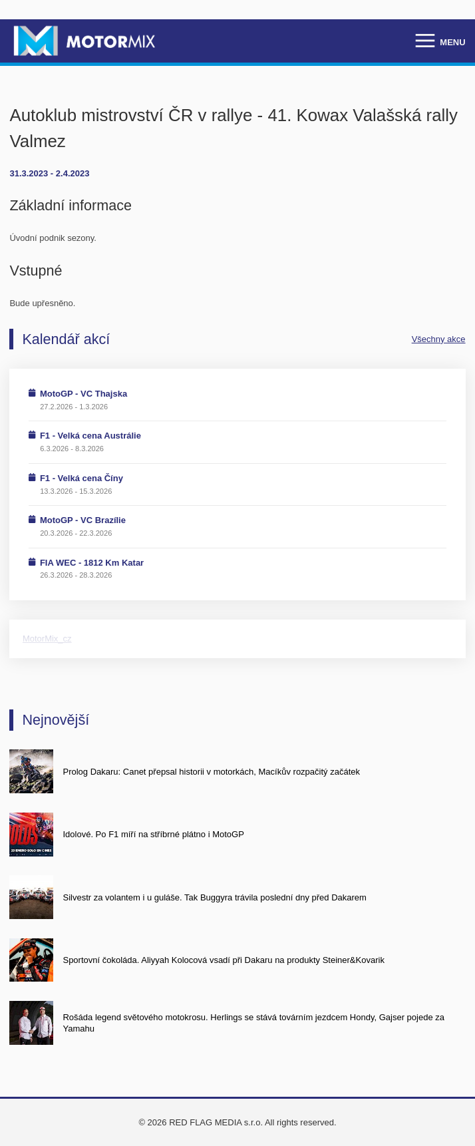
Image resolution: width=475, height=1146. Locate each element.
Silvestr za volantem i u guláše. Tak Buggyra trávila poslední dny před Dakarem (214, 897)
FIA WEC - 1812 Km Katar (92, 563)
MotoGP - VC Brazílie (83, 520)
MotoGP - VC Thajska (83, 394)
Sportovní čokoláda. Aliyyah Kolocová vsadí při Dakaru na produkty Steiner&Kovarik (223, 960)
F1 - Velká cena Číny (81, 478)
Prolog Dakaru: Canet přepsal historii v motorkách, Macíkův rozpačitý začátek (211, 772)
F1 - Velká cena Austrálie (90, 436)
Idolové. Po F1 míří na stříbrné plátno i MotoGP (153, 834)
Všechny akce (439, 339)
